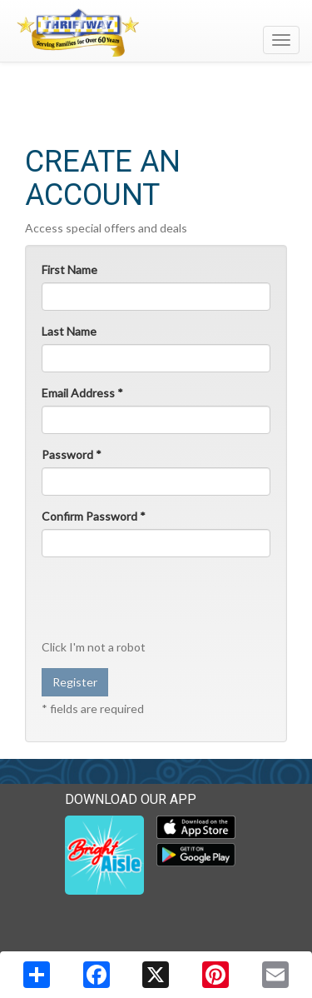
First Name (69, 269)
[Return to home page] (156, 32)
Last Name (69, 331)
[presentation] (149, 597)
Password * (72, 454)
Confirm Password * (94, 516)
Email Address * (82, 393)
